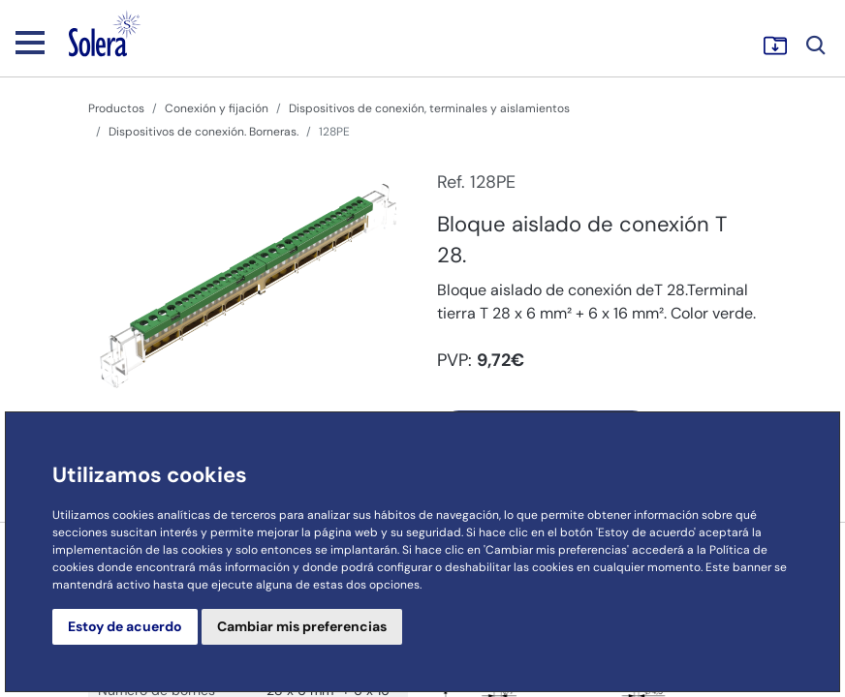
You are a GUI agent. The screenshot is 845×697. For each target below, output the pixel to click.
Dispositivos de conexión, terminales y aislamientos (429, 108)
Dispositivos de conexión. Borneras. (203, 131)
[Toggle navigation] (30, 41)
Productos (116, 108)
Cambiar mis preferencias (302, 626)
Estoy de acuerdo (125, 626)
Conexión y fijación (216, 108)
